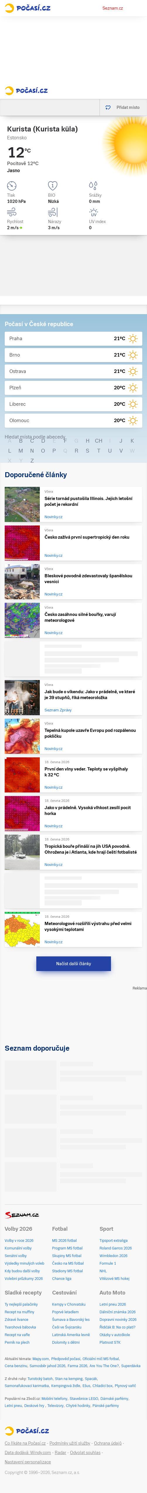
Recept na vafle (17, 1335)
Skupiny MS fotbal (66, 1256)
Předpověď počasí (65, 1359)
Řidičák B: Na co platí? (118, 1327)
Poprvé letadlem (65, 1312)
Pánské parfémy (106, 1406)
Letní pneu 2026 (113, 1304)
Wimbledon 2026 (113, 1256)
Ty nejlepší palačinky (21, 1304)
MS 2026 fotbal (64, 1241)
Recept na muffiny (19, 1312)
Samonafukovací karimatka (27, 1386)
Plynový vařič (125, 1386)
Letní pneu (13, 1406)
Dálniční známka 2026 (118, 1312)
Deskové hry (34, 1406)
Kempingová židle (65, 1386)
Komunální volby (18, 1248)
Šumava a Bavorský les (71, 1320)
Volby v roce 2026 (19, 1241)
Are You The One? (104, 1366)
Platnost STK (110, 1342)
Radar (60, 1452)
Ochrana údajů (108, 1443)
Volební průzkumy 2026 (24, 1279)
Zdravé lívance (16, 1320)
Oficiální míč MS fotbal (101, 1359)
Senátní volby (16, 1256)
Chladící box (102, 1386)
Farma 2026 (77, 1366)
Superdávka (131, 1366)
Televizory (55, 1406)
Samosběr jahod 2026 (47, 1366)
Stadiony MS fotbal (67, 1271)
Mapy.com (41, 1359)
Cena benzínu (16, 1366)
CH (98, 441)
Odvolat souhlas (85, 1452)
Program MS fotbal (67, 1248)
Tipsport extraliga (114, 1241)
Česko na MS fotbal (68, 1263)
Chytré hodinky (78, 1406)
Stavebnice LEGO (84, 1399)
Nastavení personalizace (28, 1462)
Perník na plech (17, 1342)
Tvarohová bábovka (20, 1327)
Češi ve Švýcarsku (66, 1327)
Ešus (86, 1386)
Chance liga (61, 1279)
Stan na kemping (69, 1379)
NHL (103, 1271)
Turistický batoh (40, 1379)
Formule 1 (108, 1263)
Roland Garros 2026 (116, 1248)
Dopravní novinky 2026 (118, 1320)
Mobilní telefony (54, 1399)
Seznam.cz (112, 8)
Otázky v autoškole (115, 1335)
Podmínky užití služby (69, 1443)
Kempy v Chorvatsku (69, 1304)
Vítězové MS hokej (114, 1279)
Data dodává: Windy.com (28, 1452)
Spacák (91, 1379)
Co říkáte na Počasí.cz (25, 1443)
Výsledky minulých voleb (24, 1263)
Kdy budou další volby (22, 1271)
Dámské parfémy (114, 1399)
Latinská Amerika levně (71, 1335)
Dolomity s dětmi (66, 1342)
